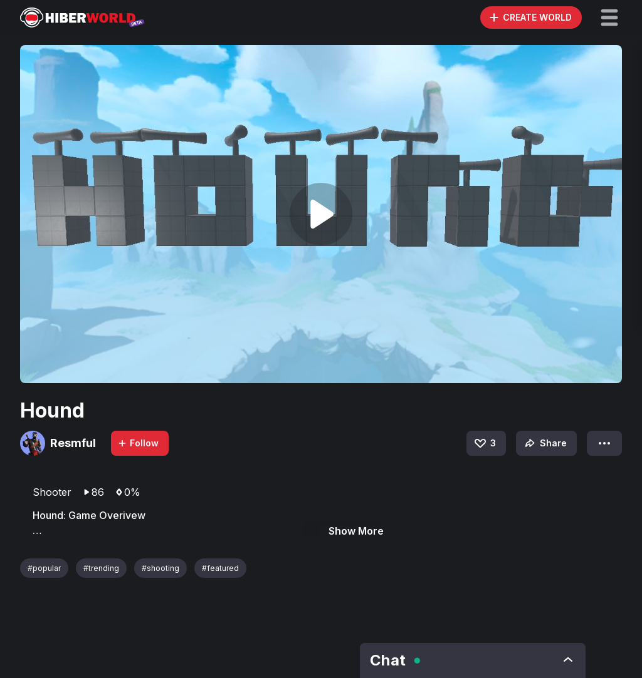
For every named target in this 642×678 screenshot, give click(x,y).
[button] (609, 17)
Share (544, 443)
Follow (138, 443)
